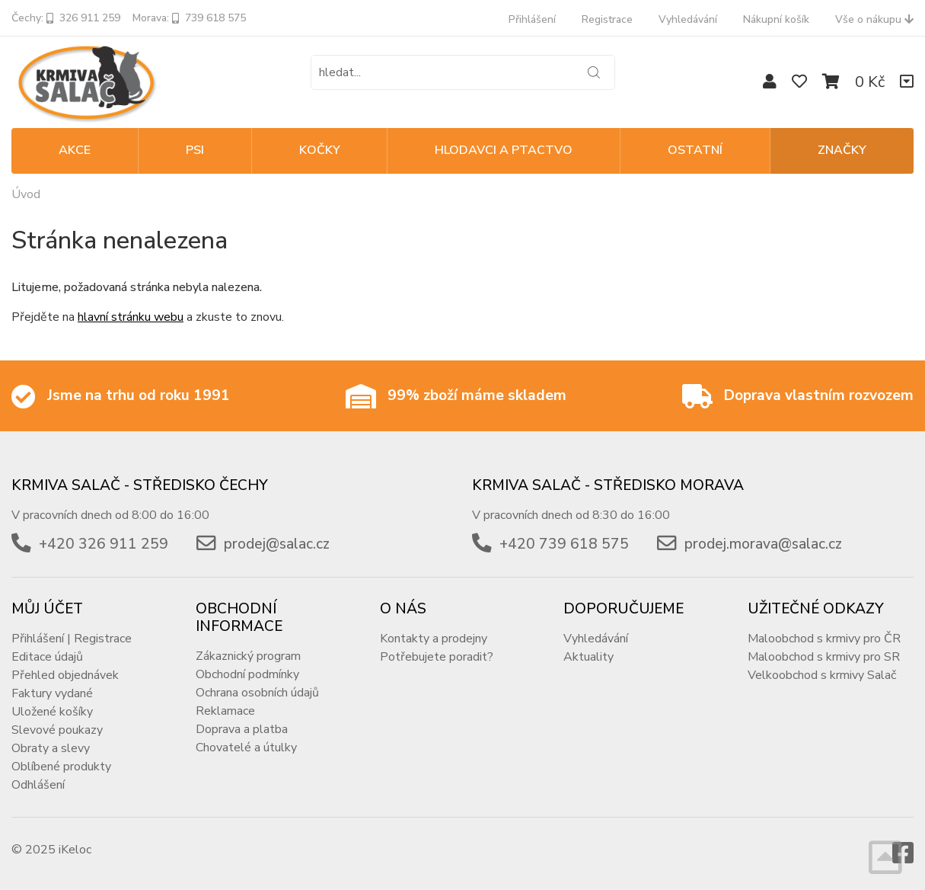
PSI (195, 150)
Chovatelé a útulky (246, 747)
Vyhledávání (688, 19)
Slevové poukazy (57, 730)
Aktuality (588, 656)
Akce (75, 150)
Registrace (607, 19)
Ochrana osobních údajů (257, 692)
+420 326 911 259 (103, 544)
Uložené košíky (52, 711)
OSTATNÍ (695, 150)
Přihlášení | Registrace (71, 638)
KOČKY (319, 150)
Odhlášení (38, 784)
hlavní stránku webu (130, 317)
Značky (842, 150)
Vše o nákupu (874, 19)
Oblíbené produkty (61, 766)
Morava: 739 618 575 (189, 18)
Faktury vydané (52, 693)
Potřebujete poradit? (436, 656)
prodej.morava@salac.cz (763, 544)
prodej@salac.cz (277, 544)
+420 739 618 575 (564, 544)
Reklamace (225, 711)
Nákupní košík (776, 19)
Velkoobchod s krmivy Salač (822, 675)
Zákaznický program (248, 656)
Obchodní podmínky (247, 674)
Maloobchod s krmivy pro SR (824, 656)
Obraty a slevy (50, 748)
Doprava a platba (242, 729)
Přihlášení (532, 19)
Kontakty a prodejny (433, 638)
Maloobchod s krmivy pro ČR (824, 638)
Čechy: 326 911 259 (65, 18)
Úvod (25, 194)
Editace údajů (47, 656)
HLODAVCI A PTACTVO (504, 150)
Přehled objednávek (65, 675)
